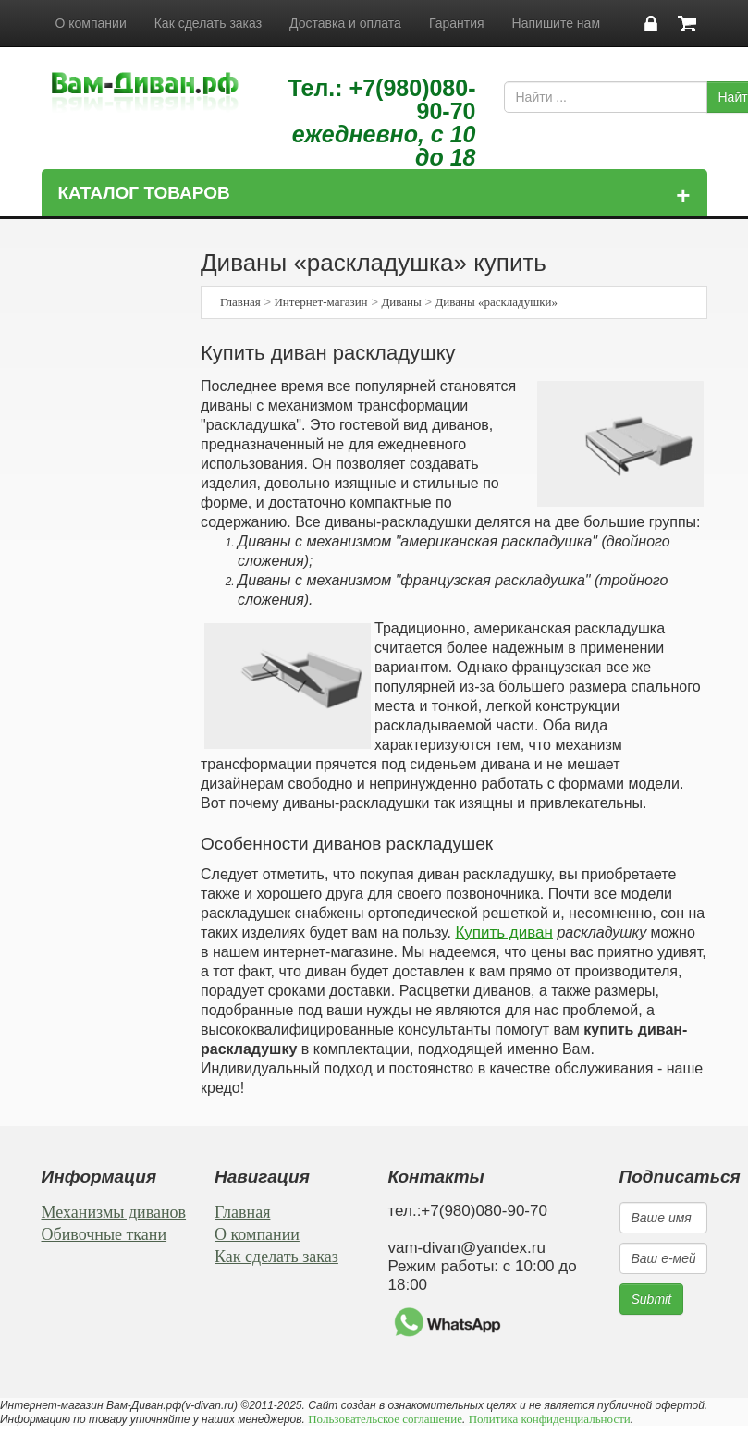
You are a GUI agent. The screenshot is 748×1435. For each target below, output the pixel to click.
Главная (240, 302)
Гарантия (456, 23)
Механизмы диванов (114, 1212)
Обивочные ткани (104, 1234)
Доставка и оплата (345, 23)
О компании (91, 23)
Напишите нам (556, 23)
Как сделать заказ (208, 23)
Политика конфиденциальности (550, 1419)
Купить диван (504, 932)
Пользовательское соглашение (385, 1419)
